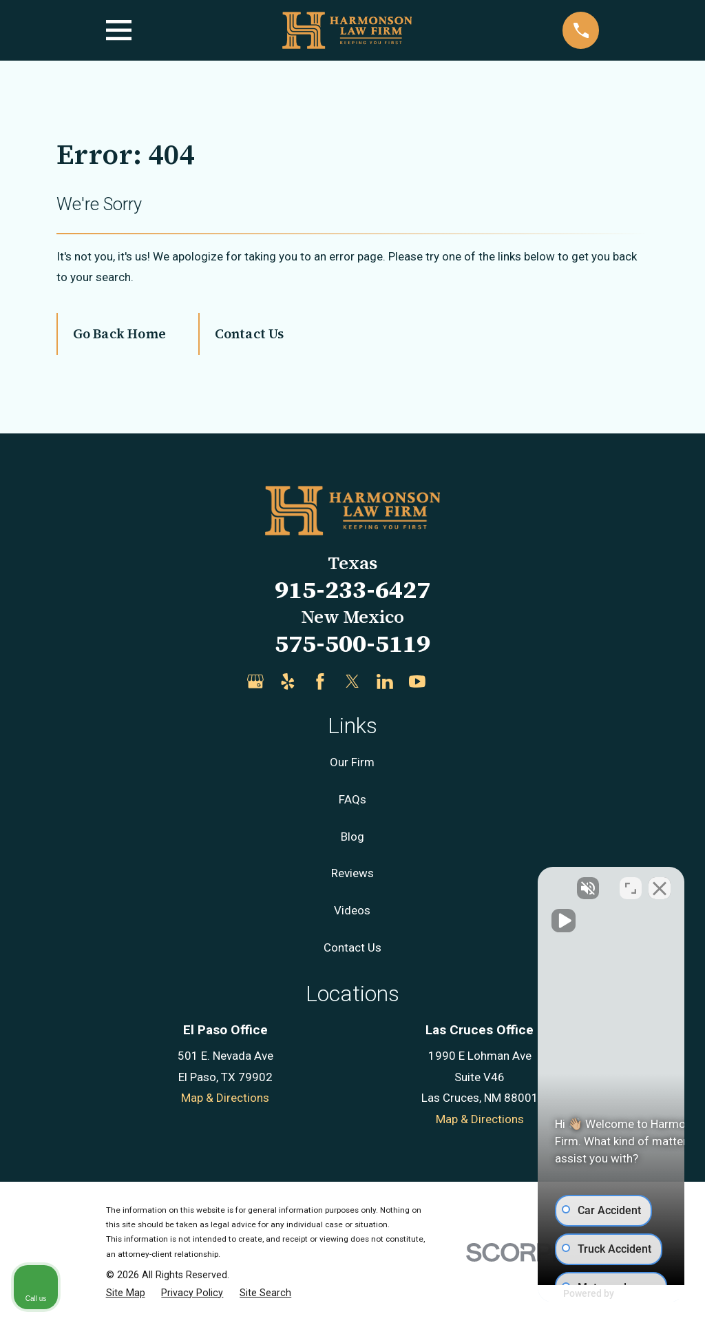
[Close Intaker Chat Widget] (660, 883)
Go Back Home (119, 333)
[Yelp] (288, 681)
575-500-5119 (352, 643)
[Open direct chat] (631, 883)
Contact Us (249, 333)
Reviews (352, 873)
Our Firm (352, 762)
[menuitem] (125, 1293)
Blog (352, 836)
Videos (352, 910)
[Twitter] (352, 681)
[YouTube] (417, 681)
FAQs (352, 799)
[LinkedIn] (385, 681)
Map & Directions (225, 1098)
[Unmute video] (461, 883)
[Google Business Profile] (255, 681)
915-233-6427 (352, 589)
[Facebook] (320, 681)
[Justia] (449, 681)
